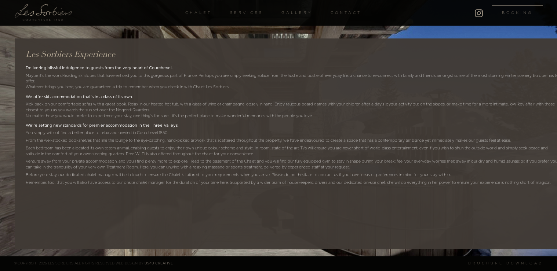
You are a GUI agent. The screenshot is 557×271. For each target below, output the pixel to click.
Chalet (198, 13)
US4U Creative (159, 263)
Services (246, 13)
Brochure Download (505, 263)
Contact (346, 13)
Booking (517, 13)
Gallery (296, 13)
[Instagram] (479, 12)
